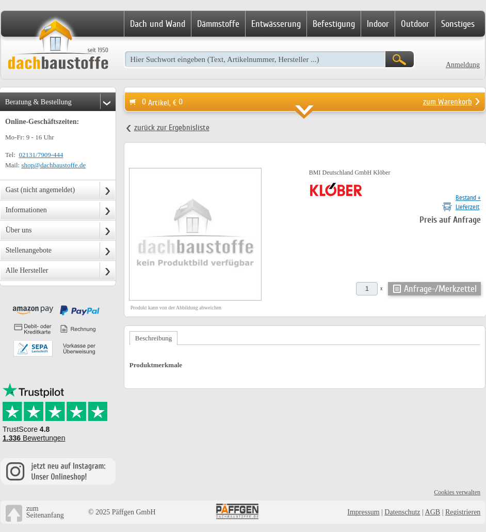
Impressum (363, 512)
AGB (433, 512)
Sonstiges (458, 24)
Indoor (378, 24)
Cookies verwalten (457, 492)
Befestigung (334, 24)
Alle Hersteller (27, 270)
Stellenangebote (29, 250)
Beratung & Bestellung (38, 102)
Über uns (19, 230)
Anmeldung (463, 65)
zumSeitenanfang (45, 512)
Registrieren (462, 512)
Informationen (26, 210)
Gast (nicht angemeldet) (40, 190)
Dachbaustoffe (58, 45)
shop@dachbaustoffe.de (53, 165)
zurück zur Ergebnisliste (171, 127)
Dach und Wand (157, 24)
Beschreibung (153, 338)
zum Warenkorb (447, 101)
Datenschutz (402, 512)
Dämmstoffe (218, 24)
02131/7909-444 (41, 155)
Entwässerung (276, 24)
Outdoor (415, 24)
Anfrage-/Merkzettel (440, 289)
